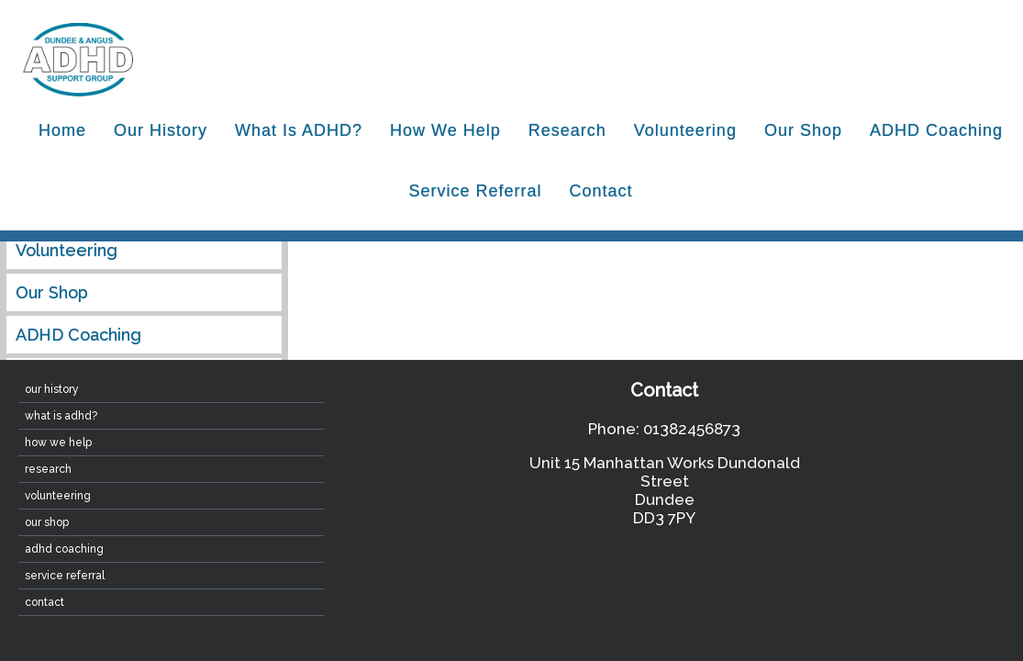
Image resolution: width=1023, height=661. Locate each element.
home (62, 130)
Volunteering (685, 130)
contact (601, 191)
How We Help (445, 130)
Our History (160, 130)
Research (567, 130)
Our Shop (803, 130)
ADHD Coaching (936, 130)
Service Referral (474, 191)
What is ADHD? (298, 130)
